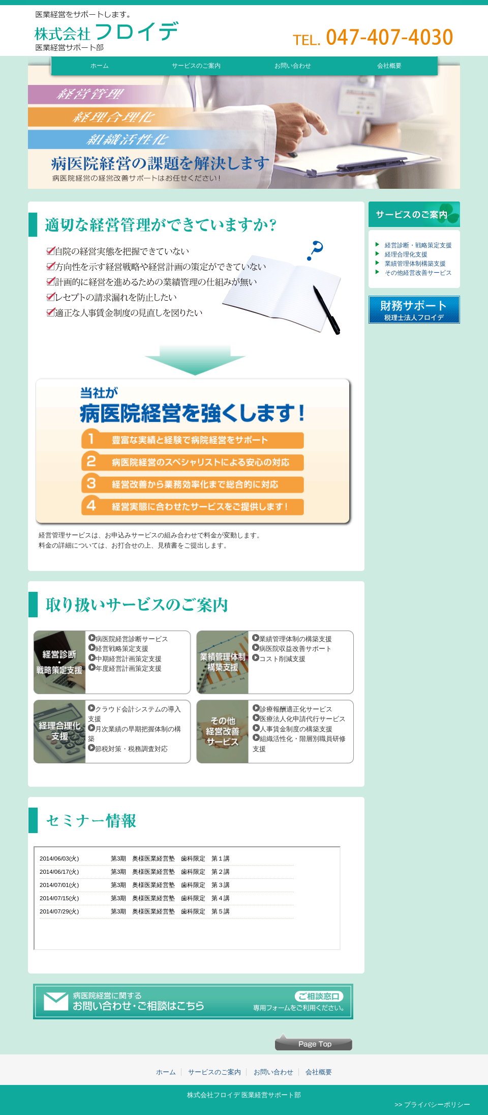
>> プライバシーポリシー (432, 1104)
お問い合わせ (292, 65)
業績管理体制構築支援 (415, 263)
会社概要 (389, 65)
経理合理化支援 (406, 254)
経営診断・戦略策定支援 (418, 245)
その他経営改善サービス (418, 272)
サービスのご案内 (196, 65)
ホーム (99, 65)
